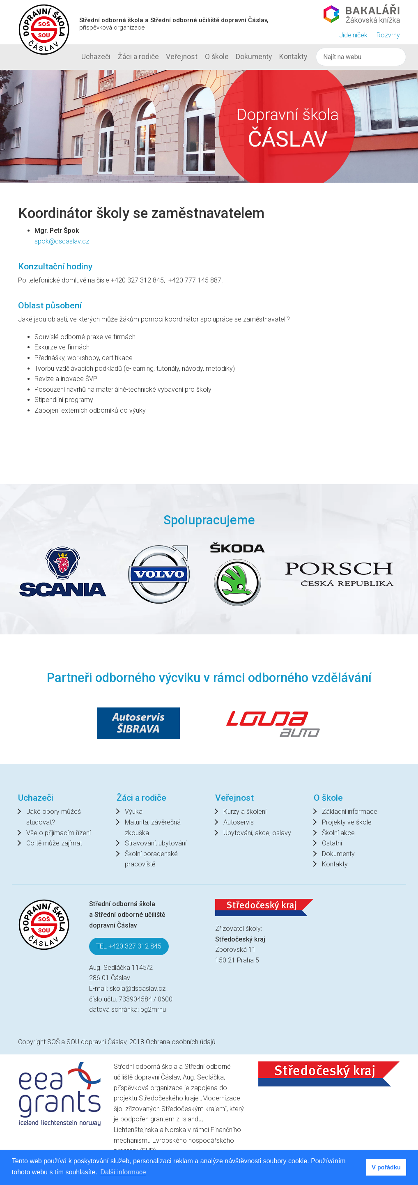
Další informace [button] (123, 1172)
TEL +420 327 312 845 (128, 946)
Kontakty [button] (293, 57)
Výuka (133, 811)
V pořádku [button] (386, 1167)
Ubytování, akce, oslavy (257, 833)
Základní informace (349, 811)
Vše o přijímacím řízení (58, 833)
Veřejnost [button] (182, 57)
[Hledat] (360, 57)
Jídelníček (353, 35)
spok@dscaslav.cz (61, 241)
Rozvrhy (388, 35)
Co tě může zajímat (54, 843)
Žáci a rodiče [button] (138, 57)
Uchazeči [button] (95, 57)
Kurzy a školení (244, 811)
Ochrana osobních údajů (181, 1042)
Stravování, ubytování (155, 843)
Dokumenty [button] (254, 57)
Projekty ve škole (347, 822)
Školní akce (338, 833)
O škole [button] (217, 57)
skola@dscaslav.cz (137, 988)
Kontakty (335, 864)
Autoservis (238, 822)
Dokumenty (338, 854)
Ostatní (332, 843)
